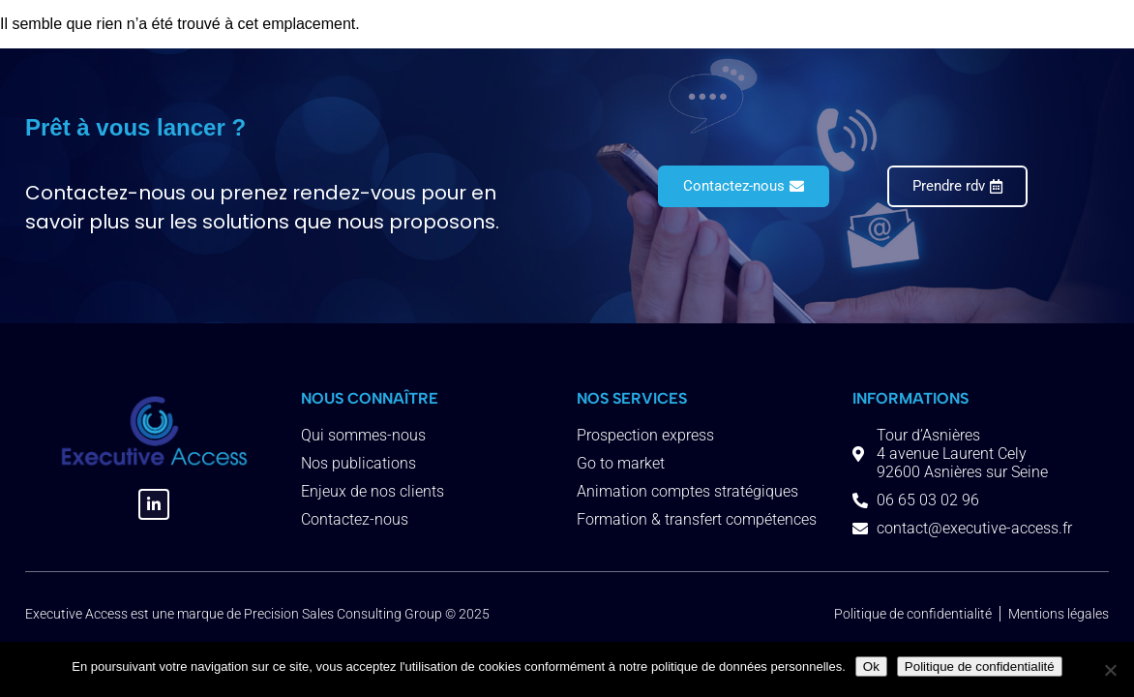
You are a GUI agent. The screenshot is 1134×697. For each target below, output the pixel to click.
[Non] (1109, 670)
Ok (871, 666)
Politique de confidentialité (980, 666)
